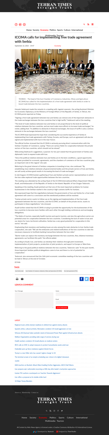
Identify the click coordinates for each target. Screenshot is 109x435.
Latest (17, 320)
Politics (53, 30)
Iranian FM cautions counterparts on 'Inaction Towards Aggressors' (37, 373)
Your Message (19, 291)
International (77, 30)
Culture (67, 30)
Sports (60, 30)
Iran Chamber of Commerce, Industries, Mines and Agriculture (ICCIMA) (44, 271)
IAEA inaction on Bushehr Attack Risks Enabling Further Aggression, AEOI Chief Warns (44, 365)
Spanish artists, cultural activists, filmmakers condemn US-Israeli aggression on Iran (43, 329)
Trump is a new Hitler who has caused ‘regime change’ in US (35, 353)
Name (57, 291)
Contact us (34, 392)
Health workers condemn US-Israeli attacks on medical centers (36, 341)
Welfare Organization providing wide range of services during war (37, 337)
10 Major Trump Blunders (23, 381)
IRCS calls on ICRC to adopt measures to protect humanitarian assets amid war (42, 345)
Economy (44, 30)
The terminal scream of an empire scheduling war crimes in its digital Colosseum (42, 357)
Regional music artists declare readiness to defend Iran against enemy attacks (41, 325)
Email (57, 299)
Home (29, 30)
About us (18, 392)
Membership (26, 392)
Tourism (60, 35)
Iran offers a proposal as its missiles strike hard (30, 377)
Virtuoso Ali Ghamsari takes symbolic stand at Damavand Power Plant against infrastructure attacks (48, 333)
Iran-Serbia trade (19, 271)
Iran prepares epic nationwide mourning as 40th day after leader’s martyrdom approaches (45, 369)
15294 (17, 361)
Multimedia (50, 35)
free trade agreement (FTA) (70, 271)
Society (36, 30)
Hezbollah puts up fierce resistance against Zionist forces (34, 349)
